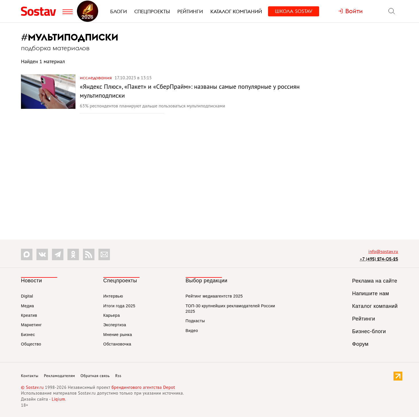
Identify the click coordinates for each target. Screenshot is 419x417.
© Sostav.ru (32, 387)
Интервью (113, 296)
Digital (27, 296)
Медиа (27, 306)
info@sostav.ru (383, 251)
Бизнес (28, 334)
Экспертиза (114, 325)
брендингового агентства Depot (143, 387)
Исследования (96, 77)
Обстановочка (117, 344)
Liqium (58, 399)
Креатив (29, 315)
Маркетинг (31, 325)
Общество (31, 344)
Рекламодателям (59, 375)
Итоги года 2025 (119, 306)
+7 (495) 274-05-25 (379, 259)
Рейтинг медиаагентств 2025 (214, 296)
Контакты (29, 375)
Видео (192, 330)
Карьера (111, 315)
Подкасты (195, 320)
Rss (118, 375)
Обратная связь (95, 375)
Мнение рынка (117, 334)
